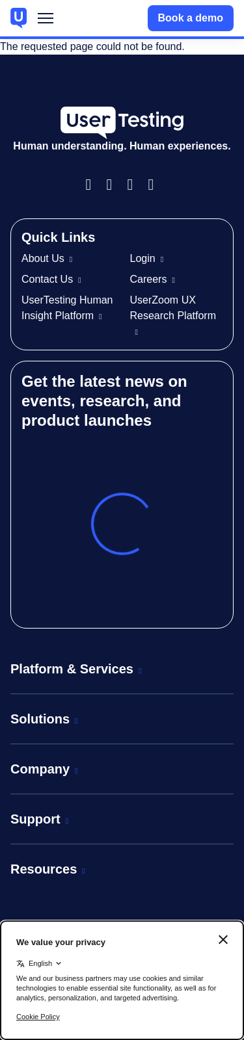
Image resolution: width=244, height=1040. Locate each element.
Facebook (94, 184)
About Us (42, 258)
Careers (148, 279)
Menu (45, 21)
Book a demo (190, 17)
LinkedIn (135, 184)
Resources (43, 869)
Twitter (156, 184)
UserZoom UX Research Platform (173, 307)
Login (143, 258)
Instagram (114, 184)
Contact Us (47, 279)
